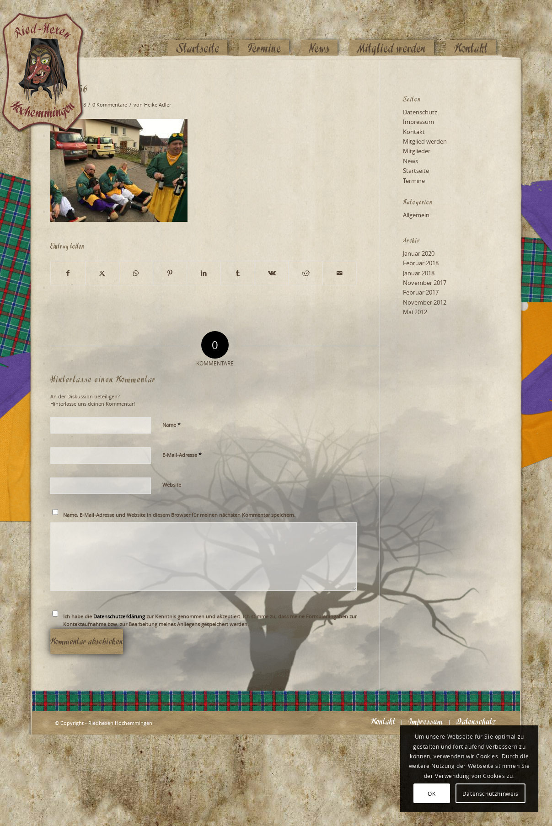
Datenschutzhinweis (490, 793)
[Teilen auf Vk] (272, 273)
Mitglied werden (425, 141)
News (410, 161)
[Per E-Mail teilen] (339, 273)
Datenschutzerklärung (119, 616)
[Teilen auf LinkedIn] (203, 273)
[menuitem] (197, 30)
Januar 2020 (418, 253)
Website (171, 484)
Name (171, 424)
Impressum (418, 122)
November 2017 (424, 283)
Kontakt (414, 132)
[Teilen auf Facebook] (68, 273)
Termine (414, 181)
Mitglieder (416, 151)
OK (431, 793)
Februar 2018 (421, 263)
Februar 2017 (421, 292)
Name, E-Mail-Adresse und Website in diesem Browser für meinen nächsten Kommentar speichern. (179, 514)
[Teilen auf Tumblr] (237, 273)
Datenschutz (420, 112)
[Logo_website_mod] (50, 29)
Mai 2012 (415, 312)
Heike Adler (157, 105)
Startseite (416, 170)
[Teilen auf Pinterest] (170, 273)
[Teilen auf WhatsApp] (136, 273)
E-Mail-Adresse (182, 455)
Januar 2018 (418, 273)
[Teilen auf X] (102, 273)
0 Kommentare (109, 105)
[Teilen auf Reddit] (305, 273)
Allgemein (416, 215)
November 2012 (424, 302)
